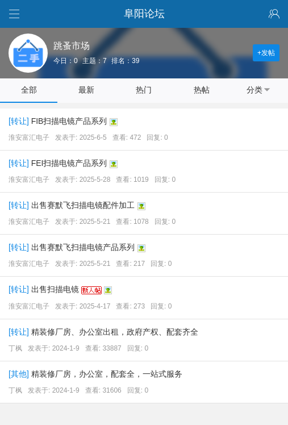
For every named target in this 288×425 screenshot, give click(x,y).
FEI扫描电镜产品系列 (69, 163)
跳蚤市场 (71, 46)
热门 (144, 89)
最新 (86, 89)
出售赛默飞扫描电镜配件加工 (83, 205)
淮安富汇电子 (29, 137)
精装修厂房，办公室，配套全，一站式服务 (106, 373)
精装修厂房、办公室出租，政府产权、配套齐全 (114, 331)
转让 (19, 121)
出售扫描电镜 (55, 289)
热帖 (202, 89)
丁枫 (15, 348)
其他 (19, 373)
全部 (29, 89)
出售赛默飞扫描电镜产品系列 (83, 247)
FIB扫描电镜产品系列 (69, 121)
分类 (259, 89)
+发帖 (266, 53)
